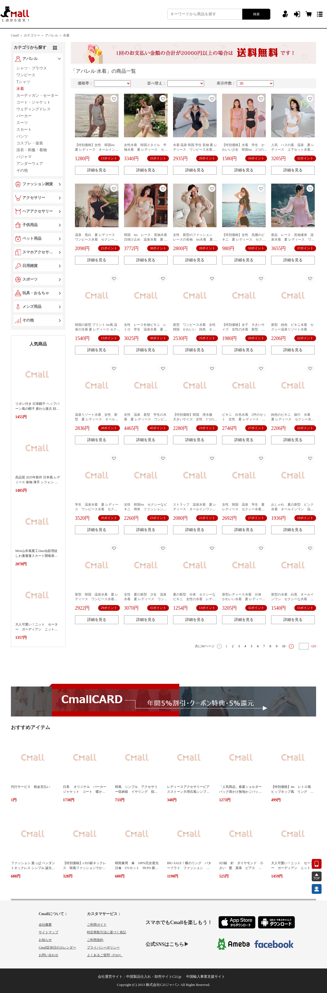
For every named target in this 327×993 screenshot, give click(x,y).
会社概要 (45, 925)
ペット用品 (31, 238)
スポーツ (30, 279)
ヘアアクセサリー (37, 211)
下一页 (291, 646)
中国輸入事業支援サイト (205, 976)
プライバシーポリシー (103, 947)
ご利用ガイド (97, 925)
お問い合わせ (48, 955)
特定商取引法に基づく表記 (106, 932)
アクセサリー (33, 198)
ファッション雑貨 (37, 184)
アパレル (30, 59)
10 (283, 646)
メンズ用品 (31, 307)
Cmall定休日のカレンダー (57, 947)
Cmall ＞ (17, 35)
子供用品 (30, 225)
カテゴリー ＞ (34, 35)
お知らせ (45, 940)
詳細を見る (96, 170)
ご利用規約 (95, 940)
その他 (28, 320)
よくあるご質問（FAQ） (105, 955)
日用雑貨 (30, 266)
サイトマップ (48, 932)
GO (313, 646)
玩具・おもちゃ (35, 293)
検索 (256, 14)
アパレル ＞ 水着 (57, 35)
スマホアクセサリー (38, 252)
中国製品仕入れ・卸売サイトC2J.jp (153, 976)
